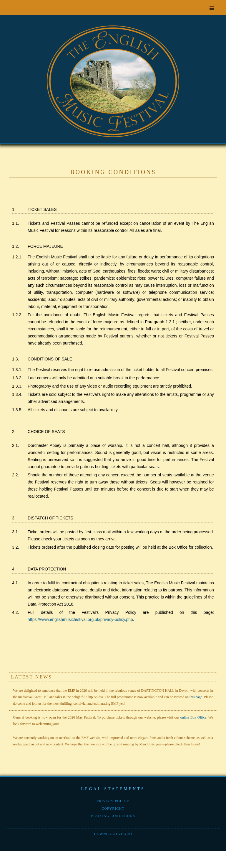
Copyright (113, 808)
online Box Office (193, 717)
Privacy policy (113, 801)
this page (196, 697)
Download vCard (113, 834)
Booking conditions (113, 816)
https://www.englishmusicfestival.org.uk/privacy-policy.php (80, 619)
